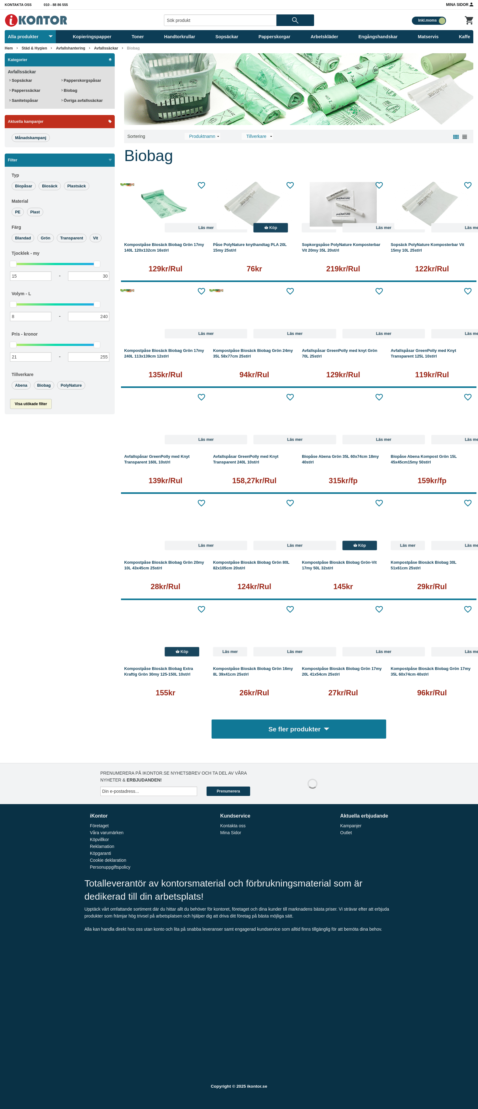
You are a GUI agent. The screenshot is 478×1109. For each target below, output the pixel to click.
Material (20, 201)
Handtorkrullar (179, 36)
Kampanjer (350, 825)
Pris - (25, 334)
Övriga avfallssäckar (82, 100)
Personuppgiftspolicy (110, 867)
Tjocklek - (25, 253)
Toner (138, 36)
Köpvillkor (99, 839)
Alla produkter (30, 36)
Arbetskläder (324, 36)
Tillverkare (23, 374)
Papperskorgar (275, 36)
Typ (15, 175)
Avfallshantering (70, 48)
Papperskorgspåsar (81, 80)
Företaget (99, 825)
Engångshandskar (378, 36)
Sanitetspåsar (23, 100)
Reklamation (102, 846)
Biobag (133, 48)
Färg (16, 227)
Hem (9, 48)
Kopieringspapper (92, 36)
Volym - (21, 293)
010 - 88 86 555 (56, 5)
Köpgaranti (100, 853)
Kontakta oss (18, 5)
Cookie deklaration (108, 860)
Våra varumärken (106, 832)
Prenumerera (228, 791)
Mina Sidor (459, 4)
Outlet (346, 832)
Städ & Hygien (34, 48)
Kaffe (464, 36)
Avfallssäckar (106, 48)
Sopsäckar (226, 36)
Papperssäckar (24, 90)
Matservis (428, 36)
